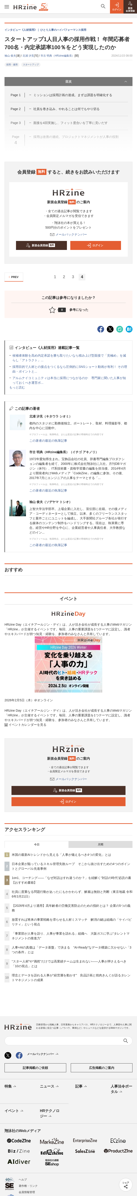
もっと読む (17, 387)
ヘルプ (23, 1179)
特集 (11, 1086)
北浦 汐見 (28, 55)
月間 (100, 844)
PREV (12, 277)
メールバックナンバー (68, 234)
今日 (36, 844)
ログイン (95, 245)
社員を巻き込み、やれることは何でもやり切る (66, 109)
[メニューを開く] (7, 6)
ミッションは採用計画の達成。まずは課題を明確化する (72, 95)
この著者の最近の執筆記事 (48, 440)
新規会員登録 (40, 245)
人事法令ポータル (121, 1089)
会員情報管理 (27, 1192)
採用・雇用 (12, 64)
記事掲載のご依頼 (35, 1068)
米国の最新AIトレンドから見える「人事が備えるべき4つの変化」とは (61, 854)
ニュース (49, 1086)
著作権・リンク (28, 1185)
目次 (96, 81)
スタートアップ (31, 64)
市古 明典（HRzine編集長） (58, 55)
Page (16, 95)
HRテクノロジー (49, 1114)
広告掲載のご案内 (101, 1068)
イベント (14, 1111)
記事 (81, 1086)
